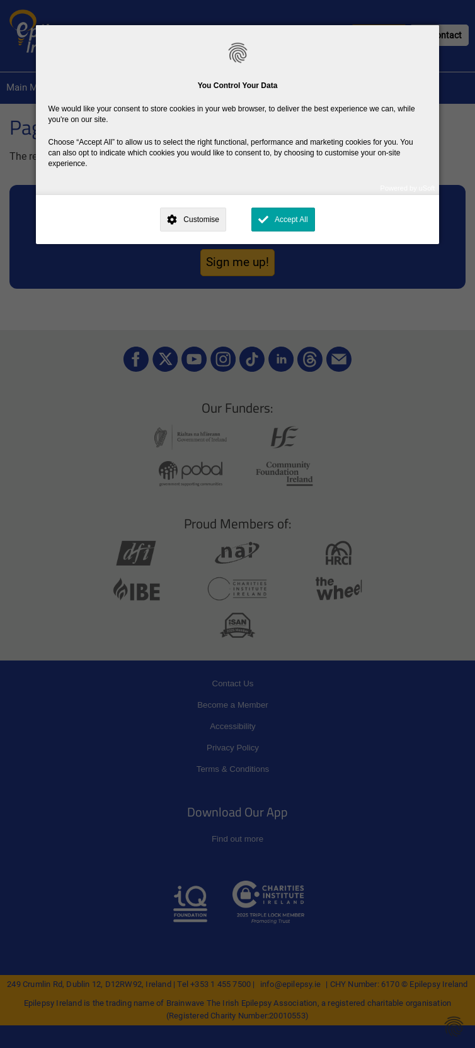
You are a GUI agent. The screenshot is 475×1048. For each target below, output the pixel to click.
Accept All (291, 219)
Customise (201, 219)
